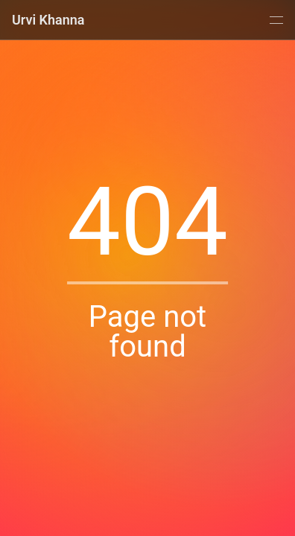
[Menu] (275, 20)
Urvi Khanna (48, 20)
